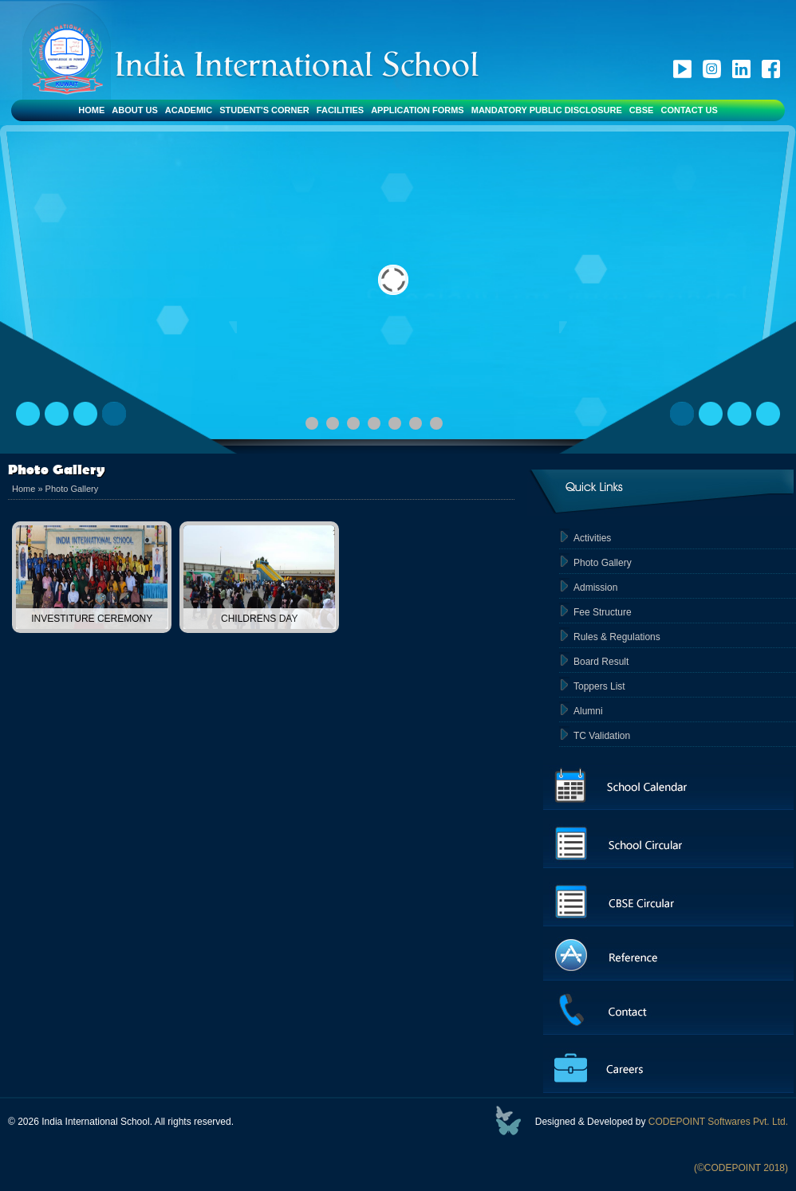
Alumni (588, 711)
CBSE (641, 110)
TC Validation (601, 735)
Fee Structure (602, 612)
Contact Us (688, 110)
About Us (134, 110)
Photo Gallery (72, 488)
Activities (592, 538)
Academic (188, 110)
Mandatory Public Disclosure (546, 110)
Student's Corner (264, 110)
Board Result (601, 661)
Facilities (340, 110)
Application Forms (417, 110)
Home (91, 110)
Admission (595, 587)
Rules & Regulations (616, 637)
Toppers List (599, 686)
